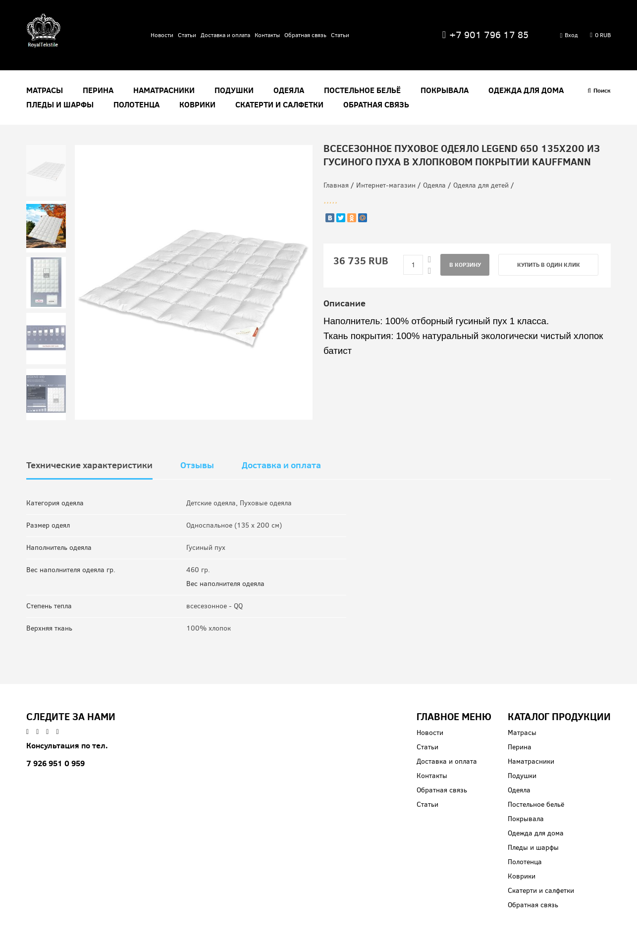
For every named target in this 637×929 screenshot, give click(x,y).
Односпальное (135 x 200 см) (234, 525)
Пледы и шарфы (60, 104)
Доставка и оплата (225, 35)
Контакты (267, 35)
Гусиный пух (205, 547)
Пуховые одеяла (266, 503)
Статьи (187, 35)
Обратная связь (305, 35)
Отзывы (197, 465)
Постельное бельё (362, 90)
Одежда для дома (526, 90)
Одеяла (288, 90)
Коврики (197, 104)
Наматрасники (164, 90)
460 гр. (198, 570)
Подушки (234, 90)
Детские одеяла (211, 503)
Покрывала (445, 90)
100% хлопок (208, 628)
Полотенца (136, 104)
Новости (162, 35)
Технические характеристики (89, 465)
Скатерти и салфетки (279, 104)
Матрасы (44, 90)
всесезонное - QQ (214, 606)
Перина (98, 90)
